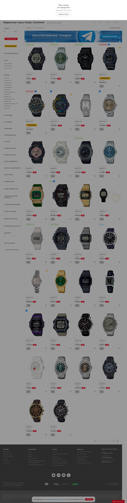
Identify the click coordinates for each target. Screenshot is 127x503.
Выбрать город (63, 14)
